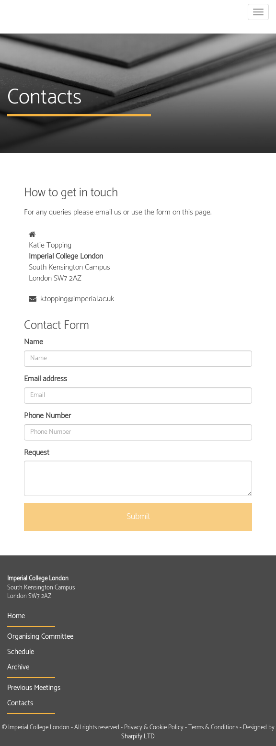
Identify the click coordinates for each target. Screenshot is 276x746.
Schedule (20, 652)
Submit (138, 516)
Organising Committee (40, 637)
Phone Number (47, 416)
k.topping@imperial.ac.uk (77, 299)
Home (16, 616)
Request (36, 453)
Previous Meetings (33, 688)
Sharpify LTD (138, 737)
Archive (18, 667)
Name (33, 342)
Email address (45, 379)
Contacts (20, 703)
